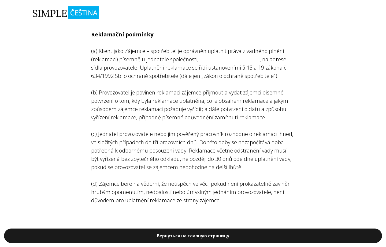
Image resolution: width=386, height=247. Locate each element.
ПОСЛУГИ (294, 13)
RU (340, 13)
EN (351, 13)
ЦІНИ (317, 13)
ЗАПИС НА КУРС (260, 13)
